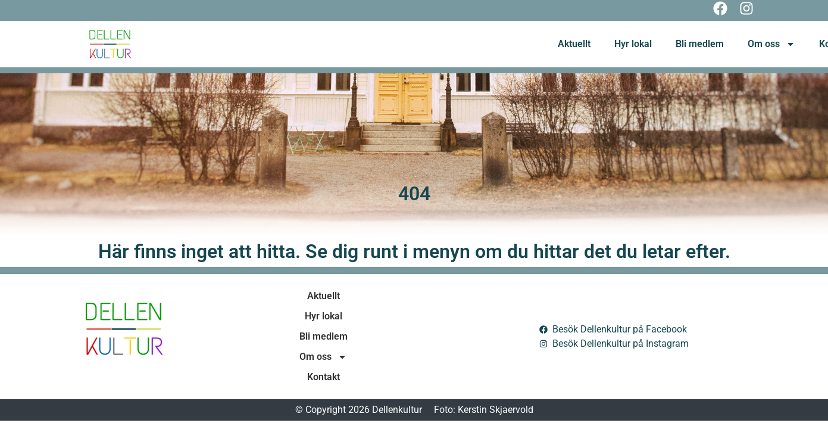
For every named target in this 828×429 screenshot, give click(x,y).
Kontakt (323, 377)
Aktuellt (574, 43)
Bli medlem (700, 43)
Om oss (771, 44)
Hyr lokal (633, 43)
